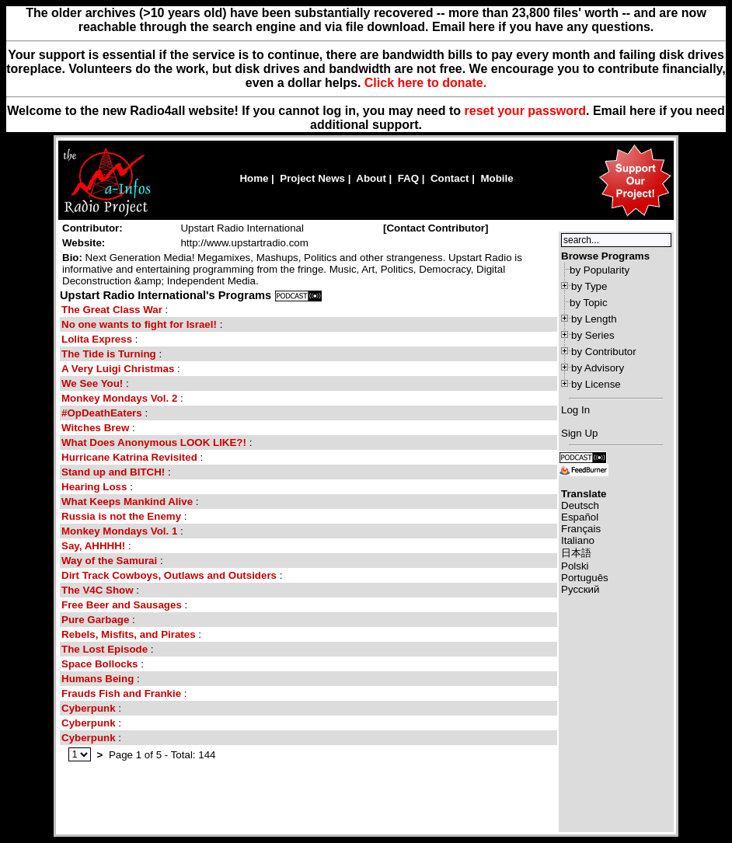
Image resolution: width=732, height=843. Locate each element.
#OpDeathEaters (103, 413)
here (642, 110)
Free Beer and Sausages (121, 605)
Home (253, 178)
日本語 (576, 553)
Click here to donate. (425, 82)
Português (584, 577)
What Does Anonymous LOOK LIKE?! (153, 442)
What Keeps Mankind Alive (127, 501)
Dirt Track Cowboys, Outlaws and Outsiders (169, 575)
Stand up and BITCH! (114, 472)
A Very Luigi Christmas (117, 368)
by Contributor (603, 351)
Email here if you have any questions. (543, 26)
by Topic (589, 302)
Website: (83, 243)
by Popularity (599, 270)
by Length (594, 319)
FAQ (408, 178)
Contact (449, 178)
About (371, 178)
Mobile (496, 178)
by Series (593, 335)
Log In (575, 410)
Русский (580, 589)
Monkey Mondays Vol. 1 (119, 531)
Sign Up (579, 433)
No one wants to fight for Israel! (139, 324)
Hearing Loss (94, 487)
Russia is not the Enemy (121, 516)
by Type (589, 286)
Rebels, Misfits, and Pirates (128, 634)
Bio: (72, 257)
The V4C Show (97, 590)
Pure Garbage (95, 619)
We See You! (93, 383)
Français (581, 529)
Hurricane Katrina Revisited (129, 457)
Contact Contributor (435, 228)
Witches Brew (95, 428)
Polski (575, 566)
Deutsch (580, 505)
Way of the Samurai (109, 560)
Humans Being (97, 679)
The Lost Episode (104, 649)
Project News (312, 178)
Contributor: (92, 228)
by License (596, 384)
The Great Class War (111, 309)
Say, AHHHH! (94, 546)
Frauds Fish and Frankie (121, 693)
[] (436, 228)
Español (579, 517)
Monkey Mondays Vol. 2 (119, 398)
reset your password (526, 110)
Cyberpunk (88, 708)
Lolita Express (96, 339)
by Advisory (597, 368)
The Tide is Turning (108, 354)
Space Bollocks (99, 664)
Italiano (577, 540)
